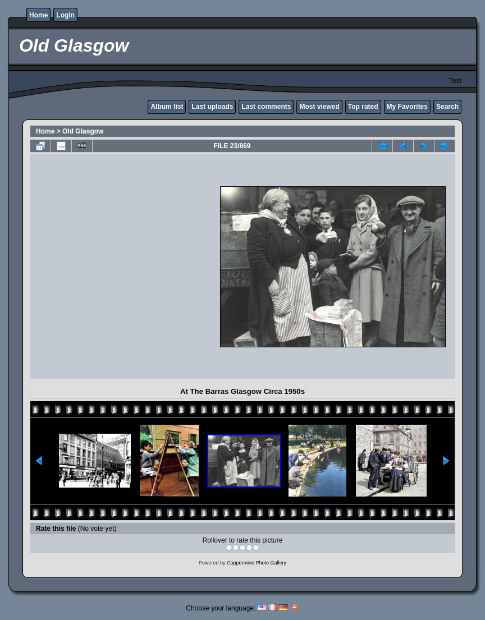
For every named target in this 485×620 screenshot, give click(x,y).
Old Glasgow (82, 131)
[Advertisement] (109, 266)
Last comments (266, 107)
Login (65, 15)
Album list (166, 107)
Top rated (363, 107)
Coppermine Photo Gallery (256, 563)
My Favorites (407, 107)
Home (38, 15)
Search (447, 107)
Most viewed (319, 107)
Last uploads (212, 107)
